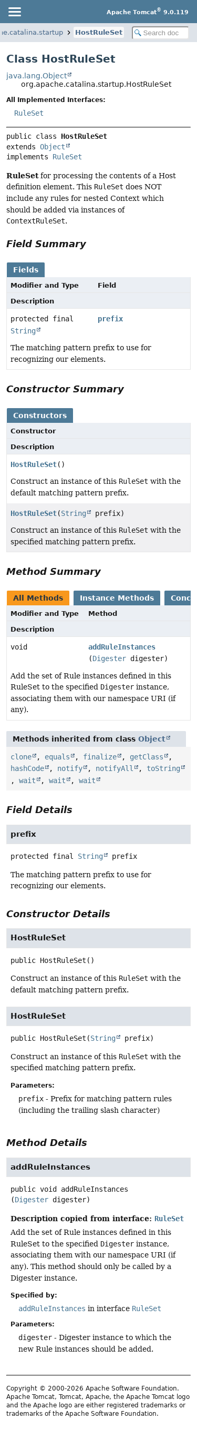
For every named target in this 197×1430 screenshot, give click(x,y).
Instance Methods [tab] (117, 598)
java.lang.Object (36, 76)
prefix (110, 319)
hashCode (27, 768)
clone (21, 757)
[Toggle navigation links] (14, 11)
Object (52, 147)
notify (69, 768)
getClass (146, 757)
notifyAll (114, 768)
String (23, 331)
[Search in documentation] (161, 32)
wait (27, 780)
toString (163, 768)
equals (57, 757)
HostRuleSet (98, 32)
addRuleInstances (121, 647)
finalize (100, 757)
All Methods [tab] (38, 598)
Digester (109, 658)
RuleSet (29, 113)
